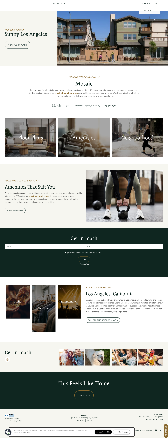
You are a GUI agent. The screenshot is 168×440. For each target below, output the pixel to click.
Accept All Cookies (103, 432)
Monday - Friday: (145, 417)
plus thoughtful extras (39, 196)
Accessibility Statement (12, 418)
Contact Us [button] (84, 395)
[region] (72, 432)
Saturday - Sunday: (151, 419)
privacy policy (97, 252)
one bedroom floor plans (66, 92)
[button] (15, 210)
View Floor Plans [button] (17, 45)
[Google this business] (7, 359)
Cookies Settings (122, 432)
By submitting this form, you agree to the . (84, 252)
